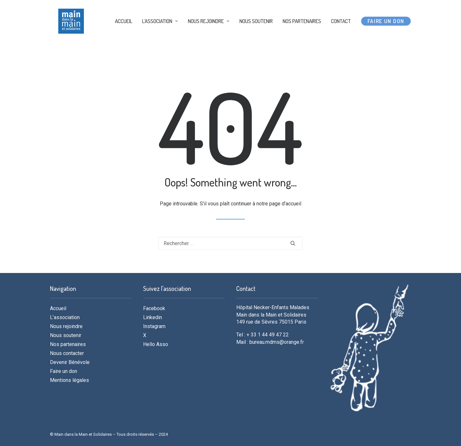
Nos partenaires (68, 344)
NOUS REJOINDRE (209, 32)
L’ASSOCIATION (160, 32)
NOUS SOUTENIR (256, 32)
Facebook (154, 308)
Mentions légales (69, 380)
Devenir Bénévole (70, 362)
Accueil (58, 308)
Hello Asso (155, 344)
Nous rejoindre (66, 326)
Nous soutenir (65, 335)
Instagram (154, 326)
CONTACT (341, 32)
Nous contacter (67, 353)
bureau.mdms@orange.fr (276, 342)
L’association (65, 317)
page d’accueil (285, 204)
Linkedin (152, 317)
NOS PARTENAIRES (302, 32)
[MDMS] (74, 33)
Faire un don (63, 371)
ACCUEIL (123, 32)
